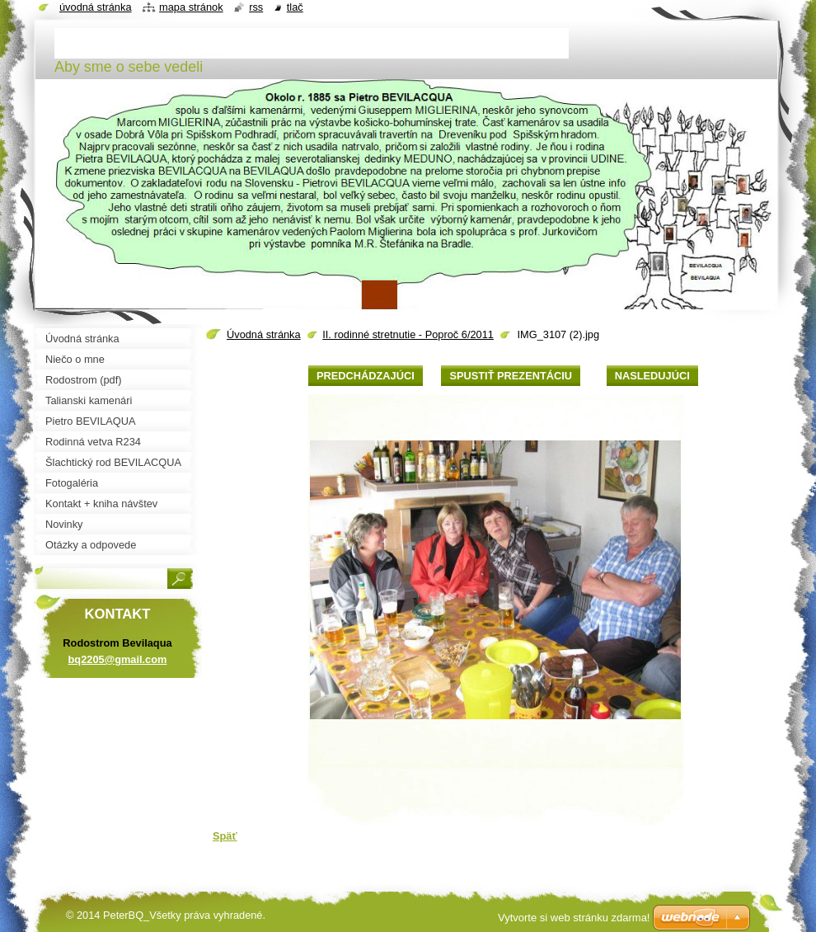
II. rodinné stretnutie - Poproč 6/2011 (408, 334)
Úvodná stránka (264, 334)
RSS (256, 7)
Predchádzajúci (366, 376)
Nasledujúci (652, 376)
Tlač (295, 7)
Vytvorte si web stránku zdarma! (574, 917)
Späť (225, 836)
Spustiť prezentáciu (510, 376)
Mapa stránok (191, 7)
